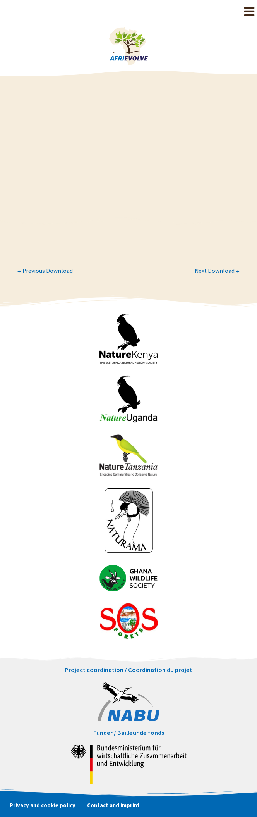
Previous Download (45, 270)
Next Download (217, 270)
